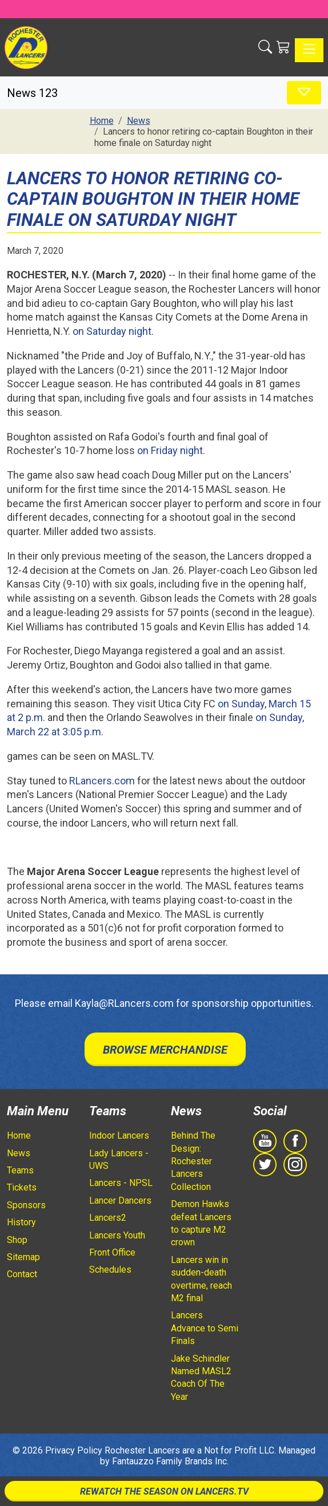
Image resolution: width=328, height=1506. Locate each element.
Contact (22, 1274)
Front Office (112, 1252)
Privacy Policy (73, 1450)
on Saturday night (112, 331)
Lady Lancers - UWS (119, 1159)
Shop (17, 1239)
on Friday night (170, 450)
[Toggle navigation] (309, 50)
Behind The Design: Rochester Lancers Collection (193, 1161)
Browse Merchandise (165, 1049)
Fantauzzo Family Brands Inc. (170, 1461)
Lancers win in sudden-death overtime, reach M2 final (201, 1278)
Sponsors (26, 1205)
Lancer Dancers (120, 1200)
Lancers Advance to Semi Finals (204, 1328)
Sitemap (23, 1257)
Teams (20, 1170)
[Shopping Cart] (283, 47)
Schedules (110, 1269)
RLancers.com (102, 781)
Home (19, 1135)
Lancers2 (107, 1217)
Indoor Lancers (119, 1135)
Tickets (22, 1187)
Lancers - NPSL (121, 1182)
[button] (265, 47)
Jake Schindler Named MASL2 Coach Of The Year (201, 1377)
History (21, 1222)
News (18, 1153)
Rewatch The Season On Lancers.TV (164, 1491)
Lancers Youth (117, 1235)
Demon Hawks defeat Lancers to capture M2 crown (201, 1223)
